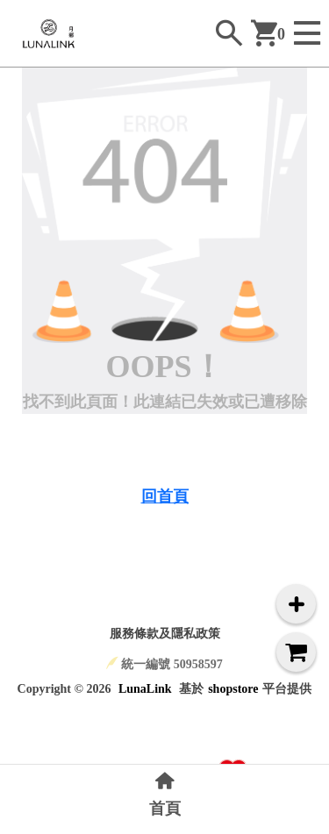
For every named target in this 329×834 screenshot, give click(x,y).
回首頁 (165, 496)
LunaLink (145, 688)
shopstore (233, 688)
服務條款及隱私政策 (165, 633)
